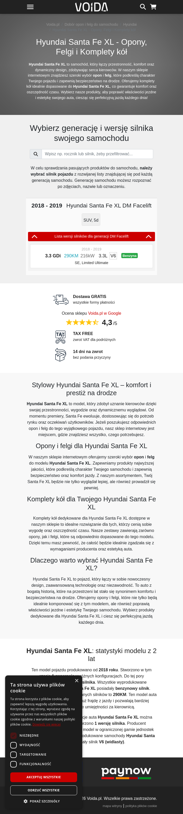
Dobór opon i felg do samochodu (91, 24)
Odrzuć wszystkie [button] (44, 790)
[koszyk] (153, 6)
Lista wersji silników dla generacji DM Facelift (91, 236)
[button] (43, 801)
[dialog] (43, 742)
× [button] (76, 681)
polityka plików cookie (141, 806)
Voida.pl (52, 24)
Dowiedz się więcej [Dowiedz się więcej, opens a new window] (46, 724)
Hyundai (130, 24)
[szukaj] (143, 6)
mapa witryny (112, 806)
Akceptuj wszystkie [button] (43, 777)
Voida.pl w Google (104, 313)
